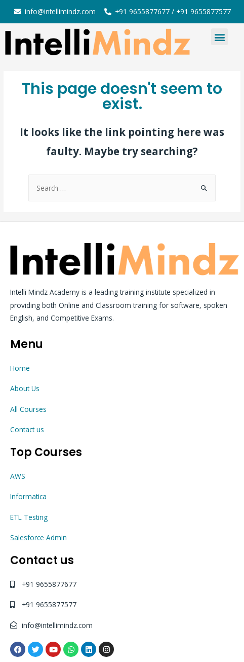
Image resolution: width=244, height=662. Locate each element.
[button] (219, 36)
